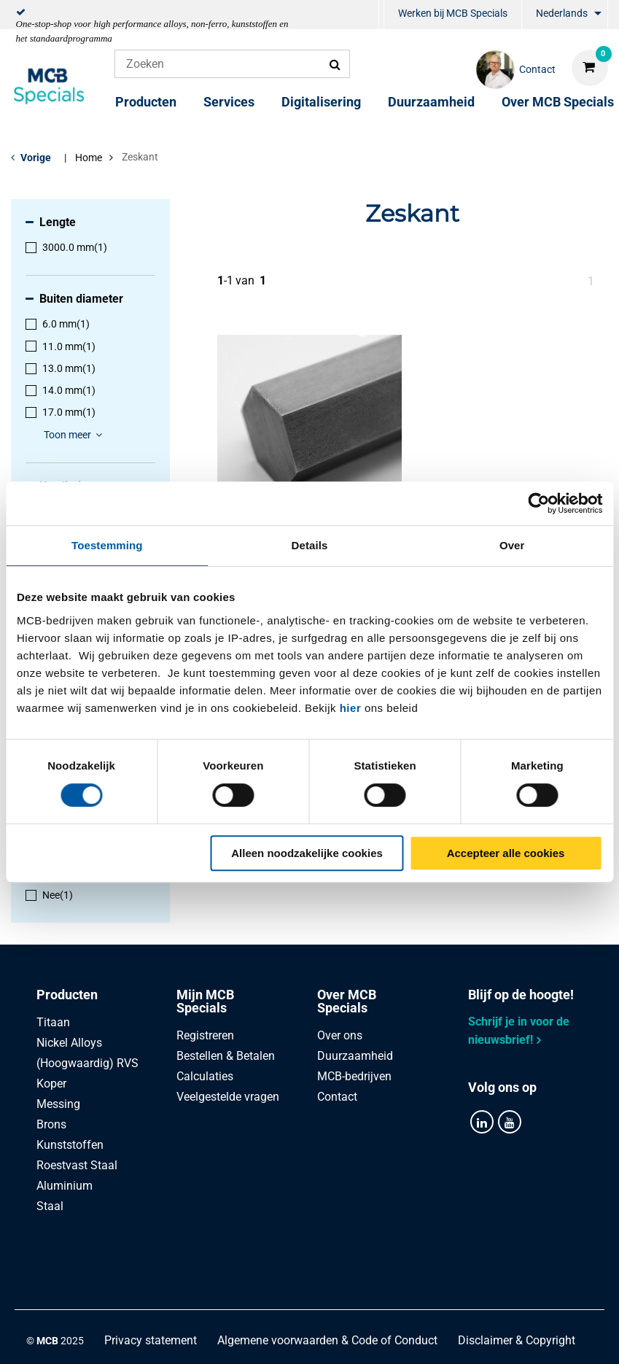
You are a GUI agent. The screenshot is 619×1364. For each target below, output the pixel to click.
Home (88, 157)
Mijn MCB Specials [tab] (205, 1001)
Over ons (339, 1035)
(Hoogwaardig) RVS (87, 1063)
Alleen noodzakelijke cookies (307, 853)
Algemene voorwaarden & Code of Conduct (327, 1278)
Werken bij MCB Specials (452, 13)
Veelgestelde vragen (227, 1097)
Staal (49, 1206)
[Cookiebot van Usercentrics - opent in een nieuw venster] (538, 503)
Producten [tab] (67, 994)
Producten (145, 101)
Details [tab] (310, 545)
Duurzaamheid (431, 101)
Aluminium (64, 1186)
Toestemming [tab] (107, 545)
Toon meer (75, 435)
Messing (58, 1104)
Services (228, 101)
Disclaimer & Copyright (516, 1278)
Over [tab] (512, 545)
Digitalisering (321, 101)
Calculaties (204, 1076)
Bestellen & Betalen (225, 1056)
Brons (51, 1124)
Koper (51, 1083)
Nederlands (562, 13)
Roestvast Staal (76, 1165)
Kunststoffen (70, 1145)
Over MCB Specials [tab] (346, 1001)
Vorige (35, 157)
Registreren (205, 1035)
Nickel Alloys (69, 1043)
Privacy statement (150, 1278)
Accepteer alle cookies (506, 853)
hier (351, 708)
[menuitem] (381, 15)
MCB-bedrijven (354, 1076)
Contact (337, 1097)
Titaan (53, 1022)
